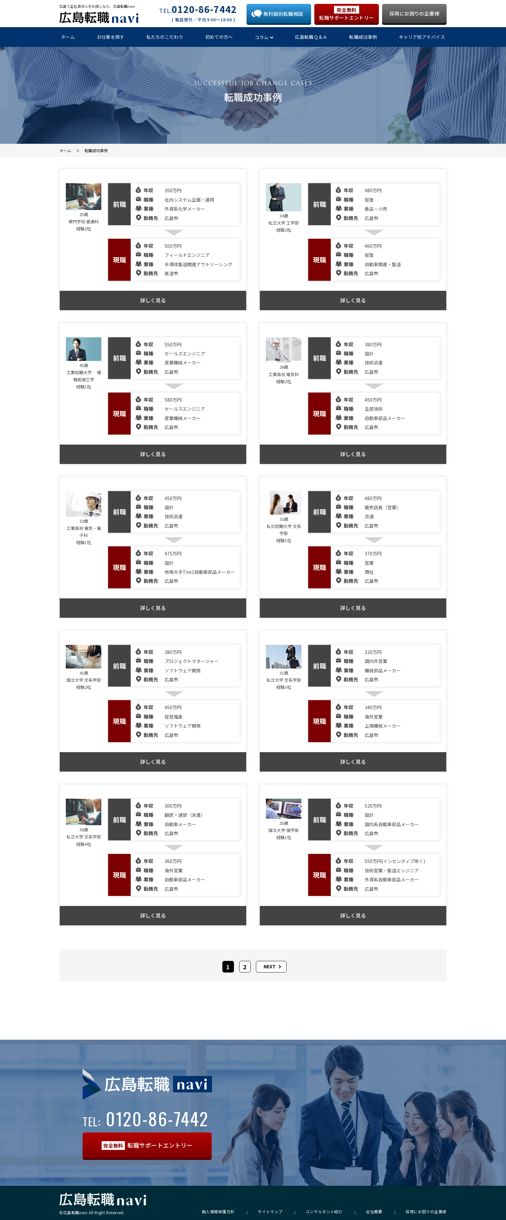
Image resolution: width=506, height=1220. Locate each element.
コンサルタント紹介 (324, 1211)
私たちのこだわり (165, 37)
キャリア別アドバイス (422, 37)
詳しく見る (153, 300)
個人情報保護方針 (218, 1211)
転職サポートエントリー (346, 13)
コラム (262, 37)
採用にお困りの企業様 (414, 13)
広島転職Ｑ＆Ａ (311, 37)
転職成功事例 (363, 37)
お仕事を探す (111, 37)
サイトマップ (270, 1211)
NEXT (270, 966)
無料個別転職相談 (283, 13)
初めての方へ (219, 37)
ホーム (68, 37)
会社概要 (374, 1211)
